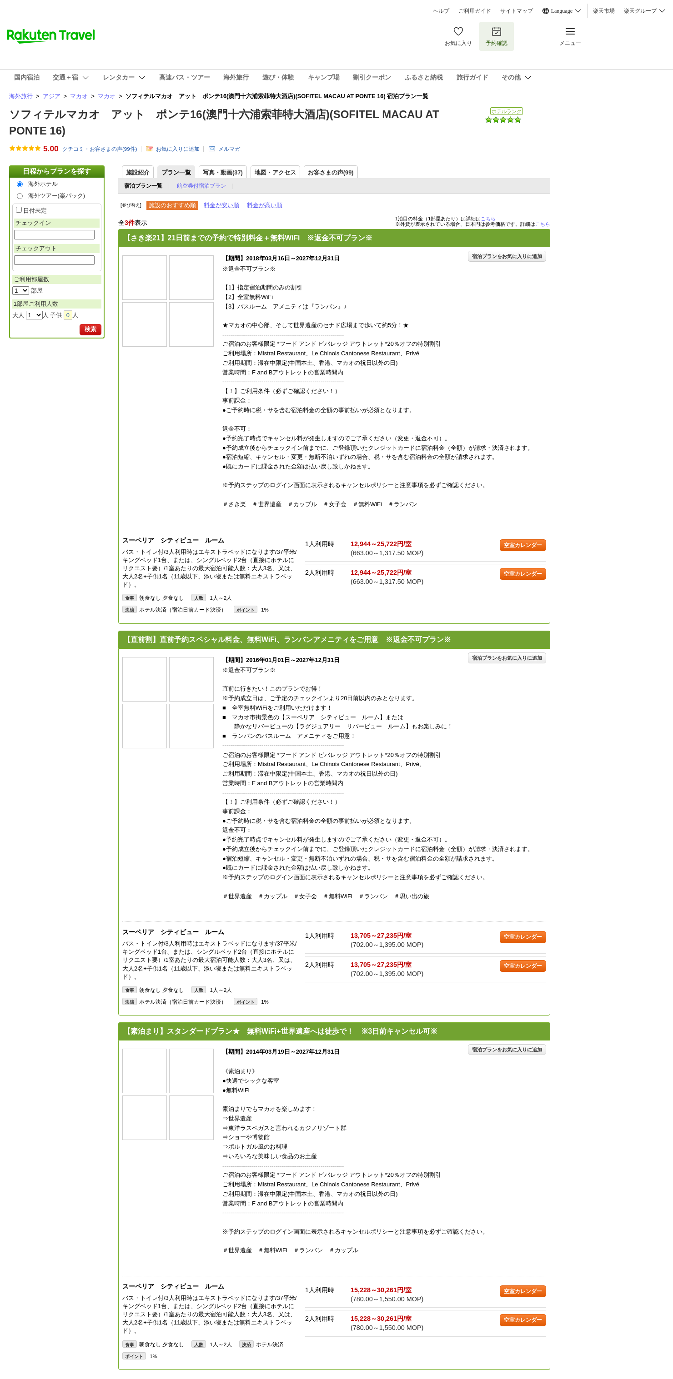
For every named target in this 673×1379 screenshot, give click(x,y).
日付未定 (35, 210)
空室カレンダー (523, 545)
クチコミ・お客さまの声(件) (99, 149)
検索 (90, 329)
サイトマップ (516, 11)
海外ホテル (43, 183)
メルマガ (229, 149)
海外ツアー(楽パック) (56, 195)
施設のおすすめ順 (172, 205)
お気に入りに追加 (178, 149)
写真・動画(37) (223, 172)
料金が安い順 (221, 205)
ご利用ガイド (474, 11)
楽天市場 (604, 11)
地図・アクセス (275, 172)
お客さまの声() (331, 172)
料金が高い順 (264, 205)
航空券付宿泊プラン (201, 186)
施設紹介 (138, 172)
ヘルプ (441, 11)
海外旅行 (21, 96)
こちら (488, 218)
